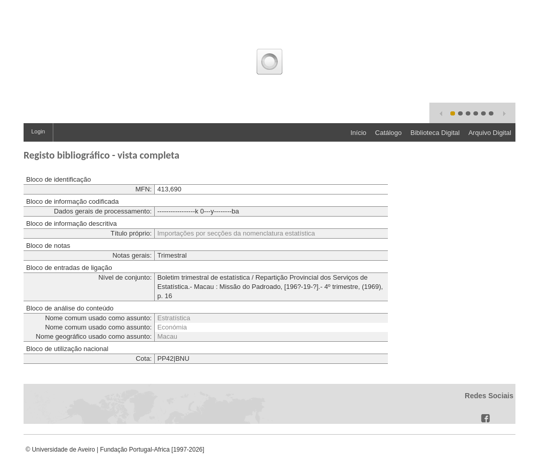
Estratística (173, 318)
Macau (167, 336)
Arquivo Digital (489, 133)
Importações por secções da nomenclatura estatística (236, 233)
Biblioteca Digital (435, 133)
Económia (172, 327)
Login (38, 131)
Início (358, 133)
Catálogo (388, 133)
